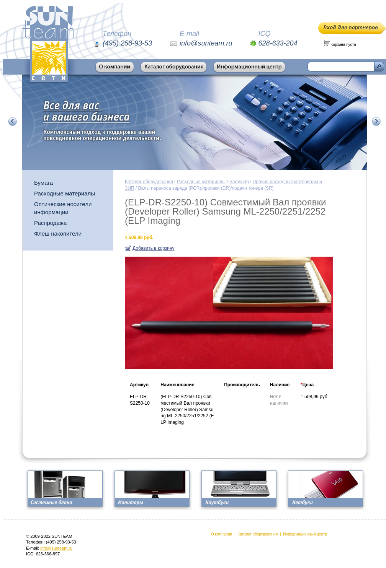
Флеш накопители (58, 233)
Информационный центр (305, 534)
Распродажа (50, 223)
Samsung (239, 181)
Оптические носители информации (63, 208)
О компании (221, 534)
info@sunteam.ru (56, 548)
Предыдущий (12, 121)
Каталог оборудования (149, 181)
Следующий (376, 121)
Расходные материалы (64, 193)
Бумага (43, 182)
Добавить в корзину (153, 248)
